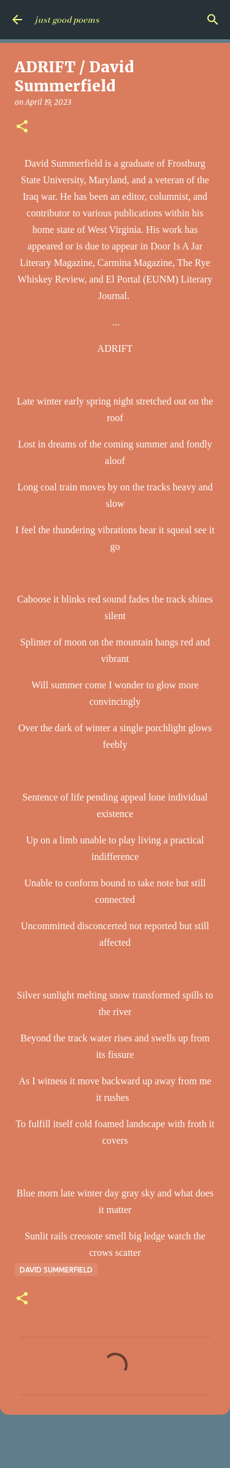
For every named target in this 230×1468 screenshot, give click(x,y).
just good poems (66, 19)
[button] (22, 127)
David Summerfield (56, 1270)
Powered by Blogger (115, 1450)
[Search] (212, 19)
